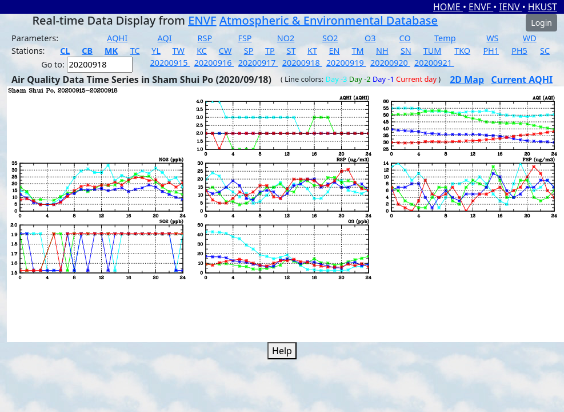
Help (282, 350)
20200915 (170, 62)
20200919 (346, 62)
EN (334, 50)
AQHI (117, 38)
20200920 (390, 62)
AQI (165, 38)
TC (135, 50)
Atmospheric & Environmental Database (328, 20)
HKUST (542, 7)
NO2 (285, 38)
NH (382, 50)
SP (249, 50)
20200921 (434, 62)
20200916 (214, 62)
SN (406, 50)
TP (270, 50)
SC (545, 50)
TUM (432, 50)
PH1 (491, 50)
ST (290, 50)
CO (405, 38)
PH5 (519, 50)
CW (225, 50)
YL (156, 50)
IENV (510, 7)
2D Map (467, 79)
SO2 (330, 38)
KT (312, 50)
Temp (444, 38)
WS (492, 38)
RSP (205, 38)
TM (358, 50)
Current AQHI (522, 79)
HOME (448, 7)
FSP (244, 38)
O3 (370, 38)
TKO (462, 50)
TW (179, 50)
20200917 (258, 62)
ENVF (481, 7)
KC (202, 50)
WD (530, 38)
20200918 (302, 62)
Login (541, 22)
